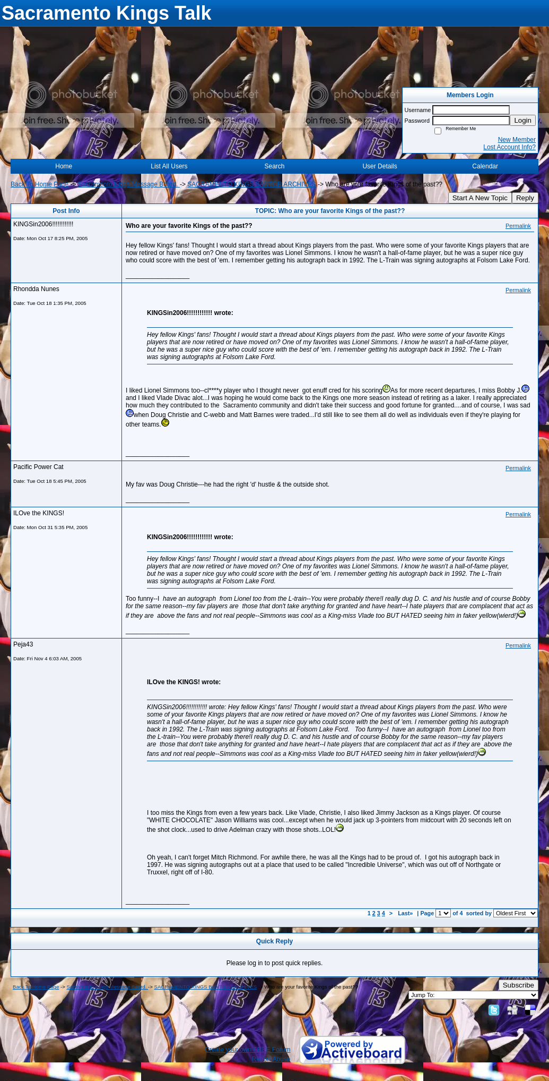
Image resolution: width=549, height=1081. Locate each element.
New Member (517, 139)
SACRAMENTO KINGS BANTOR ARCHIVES (251, 184)
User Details (379, 166)
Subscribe (518, 985)
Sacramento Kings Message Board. (129, 184)
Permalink (518, 226)
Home (63, 166)
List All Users (169, 166)
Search (274, 166)
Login (522, 120)
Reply (525, 198)
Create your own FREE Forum (247, 1049)
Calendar (485, 166)
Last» (406, 913)
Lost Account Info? (509, 147)
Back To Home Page (39, 184)
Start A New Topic (480, 198)
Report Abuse (271, 1059)
